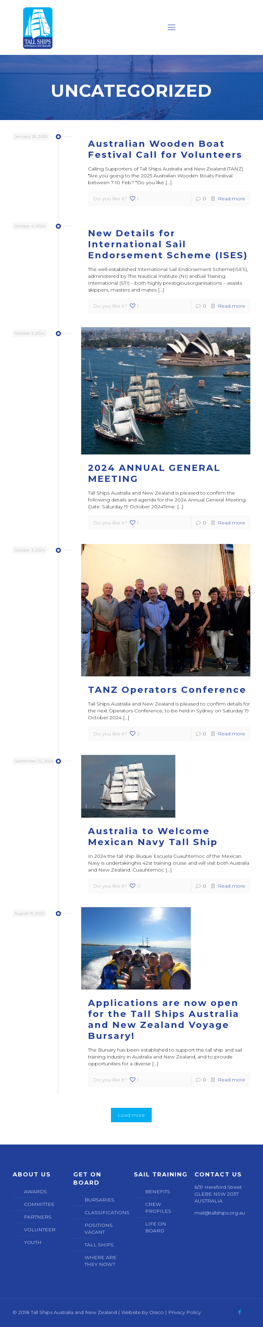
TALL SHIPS (99, 1245)
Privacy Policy (184, 1312)
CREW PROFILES (158, 1207)
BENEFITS (157, 1191)
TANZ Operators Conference (167, 689)
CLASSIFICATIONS (105, 1212)
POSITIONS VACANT (99, 1228)
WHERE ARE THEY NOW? (100, 1260)
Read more (231, 199)
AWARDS (35, 1191)
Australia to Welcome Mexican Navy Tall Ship (153, 837)
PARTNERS (37, 1217)
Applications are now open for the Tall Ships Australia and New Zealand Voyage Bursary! (163, 1019)
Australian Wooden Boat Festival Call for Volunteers (165, 149)
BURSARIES (99, 1200)
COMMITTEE (39, 1204)
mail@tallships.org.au (220, 1213)
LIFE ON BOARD (155, 1227)
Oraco (156, 1312)
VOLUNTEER (39, 1230)
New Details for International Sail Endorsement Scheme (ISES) (168, 244)
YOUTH (32, 1242)
